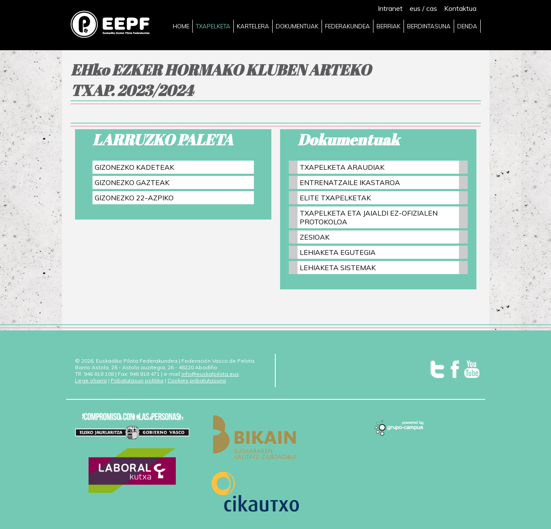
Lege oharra (91, 380)
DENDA (467, 26)
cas (431, 8)
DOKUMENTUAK (297, 26)
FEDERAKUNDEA (347, 26)
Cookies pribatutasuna (197, 380)
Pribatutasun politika (137, 380)
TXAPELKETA (213, 26)
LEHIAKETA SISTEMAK (338, 267)
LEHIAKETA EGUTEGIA (338, 252)
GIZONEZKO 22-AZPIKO (134, 197)
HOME (181, 26)
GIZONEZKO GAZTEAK (132, 182)
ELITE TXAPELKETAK (335, 197)
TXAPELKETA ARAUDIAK (342, 167)
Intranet (390, 8)
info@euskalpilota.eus (210, 374)
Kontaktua (460, 8)
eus (415, 8)
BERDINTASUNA (429, 26)
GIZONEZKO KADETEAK (134, 167)
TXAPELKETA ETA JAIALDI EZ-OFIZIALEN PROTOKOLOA (369, 217)
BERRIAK (388, 26)
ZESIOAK (314, 237)
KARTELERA (253, 26)
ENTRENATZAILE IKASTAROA (350, 182)
